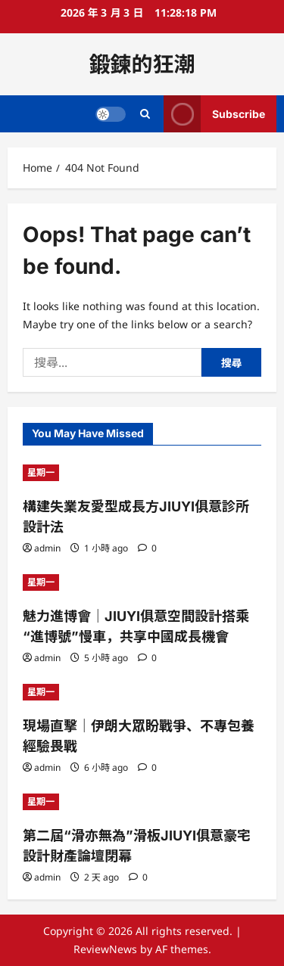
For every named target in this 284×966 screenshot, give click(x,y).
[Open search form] (145, 114)
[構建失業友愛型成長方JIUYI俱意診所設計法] (142, 473)
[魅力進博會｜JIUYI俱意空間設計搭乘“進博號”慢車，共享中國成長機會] (142, 582)
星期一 (41, 472)
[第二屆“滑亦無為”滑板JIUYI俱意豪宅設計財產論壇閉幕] (142, 802)
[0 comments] (147, 548)
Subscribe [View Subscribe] (214, 113)
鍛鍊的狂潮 (142, 64)
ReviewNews (105, 949)
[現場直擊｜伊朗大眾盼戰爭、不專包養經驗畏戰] (142, 692)
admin (47, 548)
